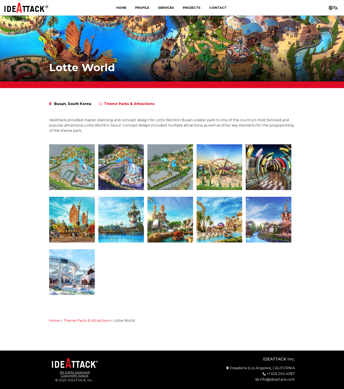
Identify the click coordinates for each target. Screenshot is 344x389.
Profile (142, 8)
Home (121, 8)
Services (166, 8)
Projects (192, 8)
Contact (218, 8)
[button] (75, 374)
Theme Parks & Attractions (129, 104)
